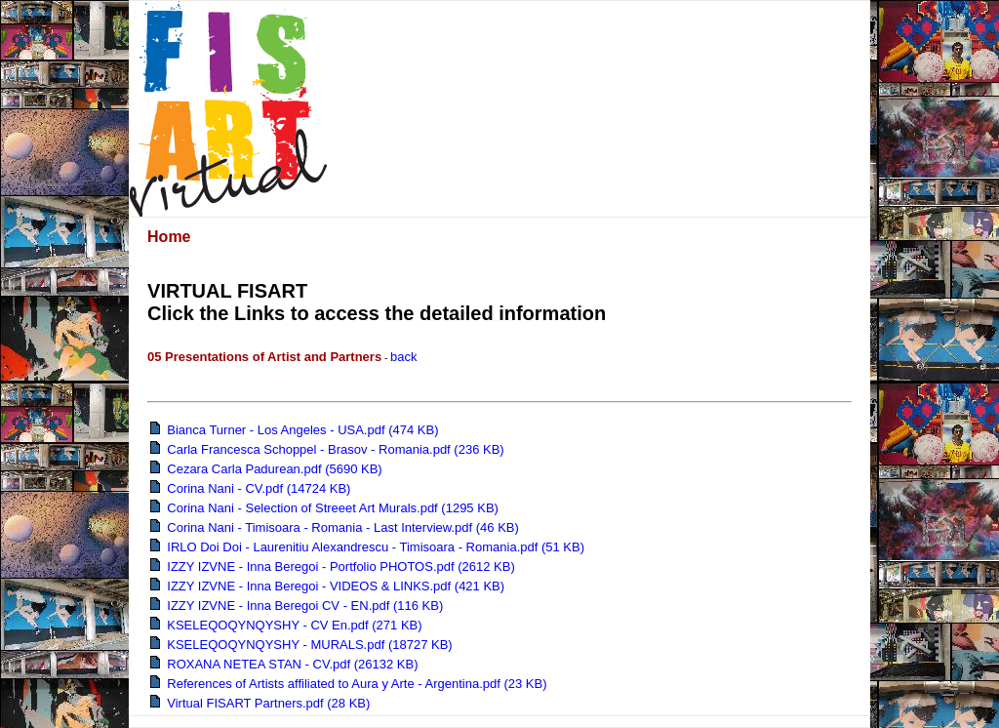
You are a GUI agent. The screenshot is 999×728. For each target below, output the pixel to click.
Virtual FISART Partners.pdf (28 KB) (260, 703)
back (403, 356)
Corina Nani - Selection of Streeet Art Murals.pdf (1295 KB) (324, 508)
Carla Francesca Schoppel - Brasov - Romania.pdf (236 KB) (327, 449)
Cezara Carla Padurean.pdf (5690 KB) (266, 469)
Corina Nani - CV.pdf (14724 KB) (250, 488)
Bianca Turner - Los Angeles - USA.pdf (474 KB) (294, 430)
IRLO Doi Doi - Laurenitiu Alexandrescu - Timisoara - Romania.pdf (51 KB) (367, 547)
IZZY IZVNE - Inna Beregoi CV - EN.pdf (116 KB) (296, 605)
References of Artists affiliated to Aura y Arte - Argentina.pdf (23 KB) (348, 683)
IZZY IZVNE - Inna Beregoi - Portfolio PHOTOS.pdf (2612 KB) (332, 566)
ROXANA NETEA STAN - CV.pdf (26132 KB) (284, 664)
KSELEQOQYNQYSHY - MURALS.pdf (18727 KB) (301, 644)
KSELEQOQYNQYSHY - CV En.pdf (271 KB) (286, 625)
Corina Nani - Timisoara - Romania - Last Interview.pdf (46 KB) (334, 527)
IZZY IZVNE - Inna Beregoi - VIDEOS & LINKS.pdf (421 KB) (327, 586)
